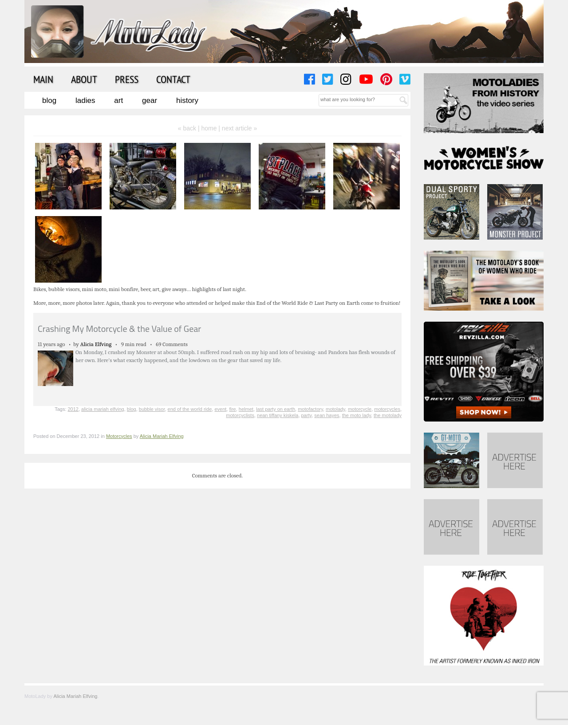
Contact (173, 79)
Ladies (85, 100)
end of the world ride (190, 409)
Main (43, 79)
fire (232, 409)
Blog (49, 100)
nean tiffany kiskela (277, 415)
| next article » (237, 128)
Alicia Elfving (96, 344)
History (187, 100)
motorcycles (387, 409)
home (209, 128)
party (306, 415)
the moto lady (356, 415)
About (84, 79)
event (220, 409)
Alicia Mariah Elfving (162, 436)
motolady (335, 409)
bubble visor (152, 409)
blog (131, 409)
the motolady (388, 415)
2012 (73, 409)
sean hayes (326, 415)
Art (118, 100)
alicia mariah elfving (102, 409)
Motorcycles (119, 436)
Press (126, 79)
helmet (246, 409)
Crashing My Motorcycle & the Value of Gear (119, 328)
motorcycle (359, 409)
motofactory (310, 409)
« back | (189, 128)
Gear (149, 100)
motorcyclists (240, 415)
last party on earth (275, 409)
